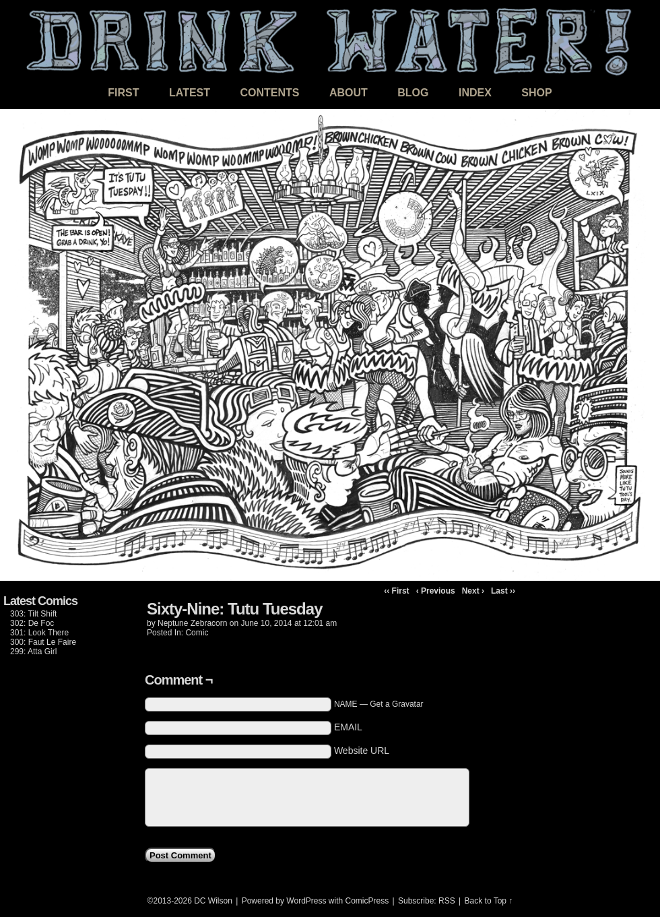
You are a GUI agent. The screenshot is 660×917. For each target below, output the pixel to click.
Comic (196, 632)
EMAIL (348, 727)
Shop (536, 92)
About (348, 92)
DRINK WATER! (330, 40)
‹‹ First (396, 591)
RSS (446, 901)
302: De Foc (32, 623)
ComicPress (367, 901)
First (123, 92)
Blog (412, 92)
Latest (189, 92)
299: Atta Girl (33, 651)
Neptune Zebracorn (192, 623)
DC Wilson (213, 901)
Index (475, 92)
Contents (269, 92)
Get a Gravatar (396, 704)
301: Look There (39, 632)
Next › (473, 591)
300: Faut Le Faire (43, 642)
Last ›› (503, 591)
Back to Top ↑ (489, 901)
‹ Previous (435, 591)
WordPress (306, 901)
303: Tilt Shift (33, 614)
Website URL (361, 750)
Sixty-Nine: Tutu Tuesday (234, 609)
